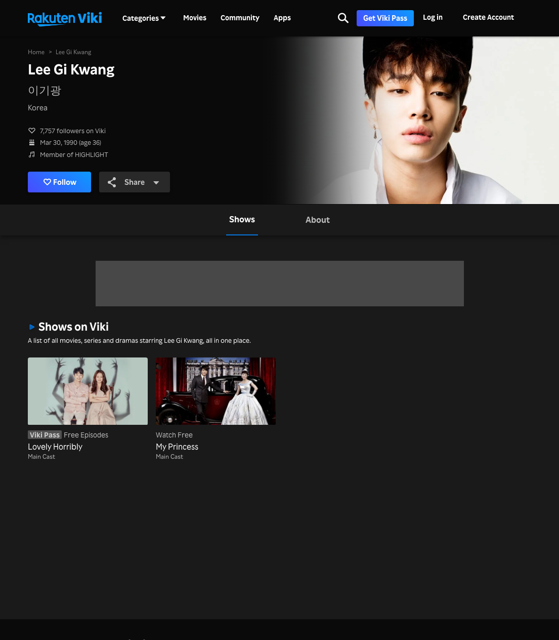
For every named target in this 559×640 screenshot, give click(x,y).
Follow (60, 182)
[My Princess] (216, 405)
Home (36, 52)
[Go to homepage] (65, 18)
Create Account (488, 17)
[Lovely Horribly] (88, 405)
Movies (194, 18)
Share (133, 182)
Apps (282, 18)
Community (240, 18)
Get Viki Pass (385, 18)
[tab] (242, 220)
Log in (433, 17)
